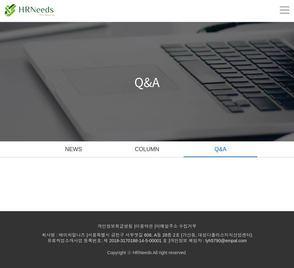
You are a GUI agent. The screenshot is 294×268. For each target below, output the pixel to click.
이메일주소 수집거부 (176, 226)
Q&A (220, 149)
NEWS (73, 149)
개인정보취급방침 (115, 226)
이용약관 (144, 226)
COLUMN (147, 149)
